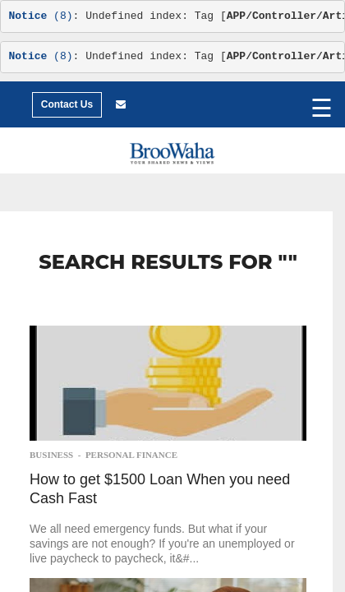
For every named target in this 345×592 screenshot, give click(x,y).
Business (51, 455)
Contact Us (67, 104)
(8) (41, 16)
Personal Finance (131, 455)
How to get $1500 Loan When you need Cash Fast (160, 488)
